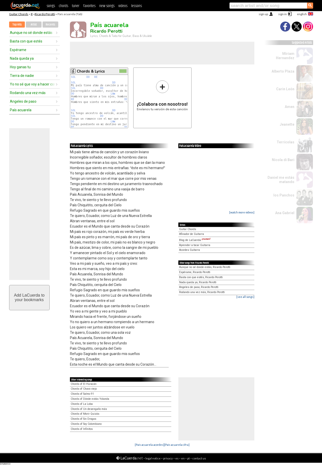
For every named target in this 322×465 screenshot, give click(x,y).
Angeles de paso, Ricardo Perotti (198, 287)
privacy (168, 458)
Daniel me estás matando (281, 179)
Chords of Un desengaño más (89, 409)
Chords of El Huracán (84, 384)
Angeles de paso (23, 101)
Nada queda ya (22, 58)
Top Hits (17, 24)
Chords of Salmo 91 (82, 393)
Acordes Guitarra (189, 250)
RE (96, 77)
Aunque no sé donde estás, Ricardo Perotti (204, 267)
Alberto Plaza (283, 71)
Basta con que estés (26, 41)
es (177, 458)
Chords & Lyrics (91, 71)
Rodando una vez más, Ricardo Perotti (202, 292)
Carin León (285, 89)
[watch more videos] (241, 212)
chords (63, 6)
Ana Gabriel (284, 213)
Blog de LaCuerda (195, 240)
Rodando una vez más (28, 93)
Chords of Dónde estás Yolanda (90, 399)
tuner (75, 6)
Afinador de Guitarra (191, 234)
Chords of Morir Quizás (85, 413)
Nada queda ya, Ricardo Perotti (197, 282)
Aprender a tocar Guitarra (194, 245)
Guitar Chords (18, 14)
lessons (136, 6)
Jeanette (287, 124)
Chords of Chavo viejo (84, 388)
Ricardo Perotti (45, 14)
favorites (89, 6)
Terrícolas (285, 142)
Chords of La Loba (82, 404)
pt (188, 458)
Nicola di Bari (283, 160)
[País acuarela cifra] (177, 444)
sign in (282, 14)
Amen (289, 107)
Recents (50, 24)
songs (51, 6)
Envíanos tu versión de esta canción (162, 95)
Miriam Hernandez (285, 56)
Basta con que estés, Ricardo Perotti (201, 277)
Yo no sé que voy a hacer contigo (32, 84)
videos (122, 6)
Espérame (18, 50)
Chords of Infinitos (82, 429)
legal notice (153, 458)
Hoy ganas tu (20, 67)
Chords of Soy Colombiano (86, 424)
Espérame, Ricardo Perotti (194, 272)
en (183, 458)
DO (88, 77)
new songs (107, 6)
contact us (199, 458)
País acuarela (20, 110)
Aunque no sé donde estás (31, 33)
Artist (34, 24)
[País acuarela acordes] (149, 444)
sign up (263, 14)
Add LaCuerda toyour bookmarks (29, 297)
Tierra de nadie (22, 76)
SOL (73, 77)
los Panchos (283, 195)
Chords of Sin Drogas (83, 418)
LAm (113, 93)
